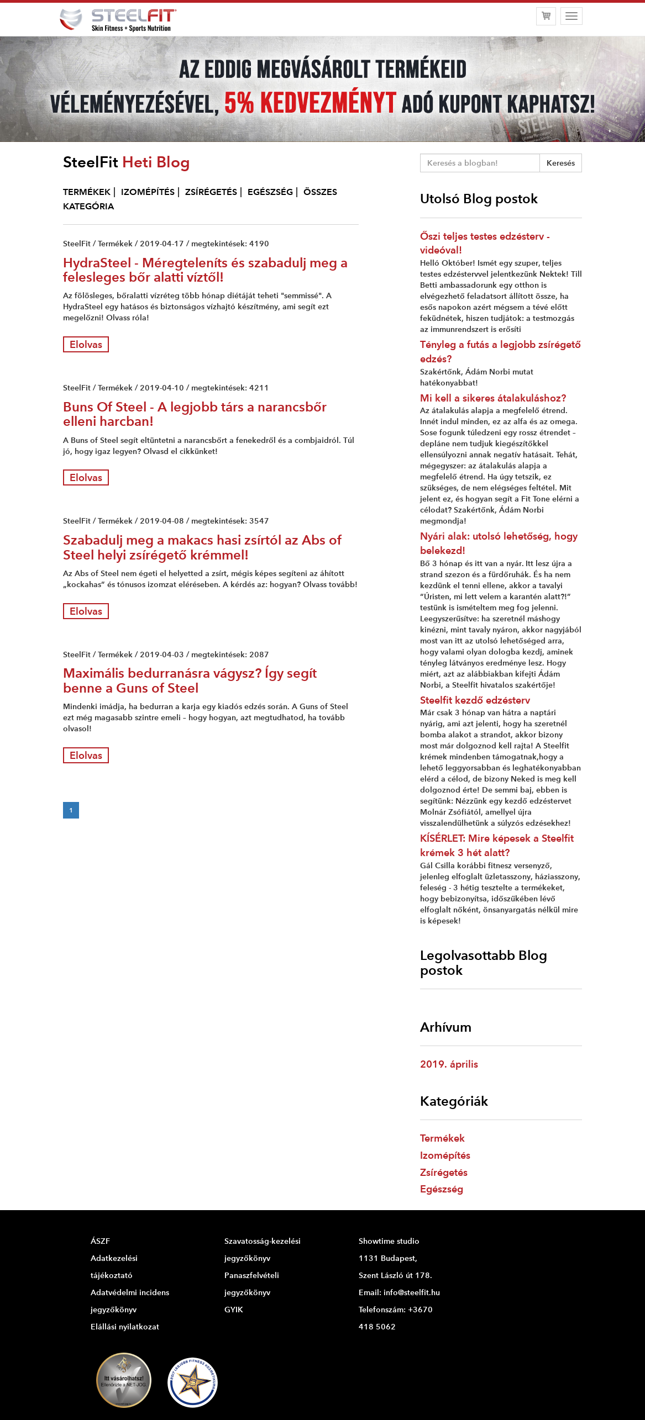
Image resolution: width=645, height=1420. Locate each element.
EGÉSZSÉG (270, 192)
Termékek (442, 1138)
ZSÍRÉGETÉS (211, 192)
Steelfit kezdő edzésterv (475, 700)
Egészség (441, 1189)
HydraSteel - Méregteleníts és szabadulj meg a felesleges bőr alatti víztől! (205, 270)
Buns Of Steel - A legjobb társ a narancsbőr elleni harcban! (195, 414)
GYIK (233, 1310)
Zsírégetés (444, 1172)
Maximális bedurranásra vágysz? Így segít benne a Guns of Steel (190, 680)
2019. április (449, 1064)
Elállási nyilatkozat (125, 1327)
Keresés (561, 163)
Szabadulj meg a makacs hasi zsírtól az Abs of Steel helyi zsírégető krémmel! (202, 547)
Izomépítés (445, 1155)
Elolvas (86, 344)
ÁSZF (100, 1241)
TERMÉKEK (87, 192)
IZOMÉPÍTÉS (148, 192)
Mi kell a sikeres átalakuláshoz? (493, 398)
